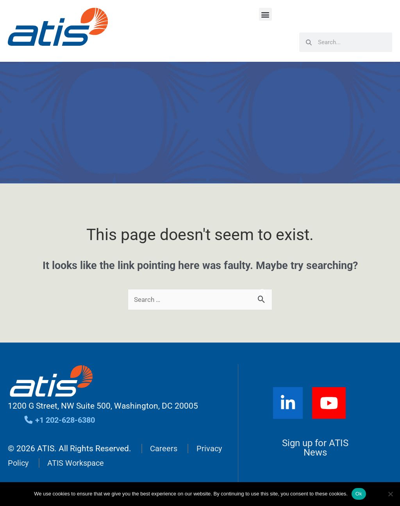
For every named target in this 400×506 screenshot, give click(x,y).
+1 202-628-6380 (62, 420)
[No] (390, 494)
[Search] (262, 292)
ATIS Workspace (107, 463)
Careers (164, 449)
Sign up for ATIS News (315, 448)
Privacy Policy (33, 463)
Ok (358, 494)
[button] (265, 14)
